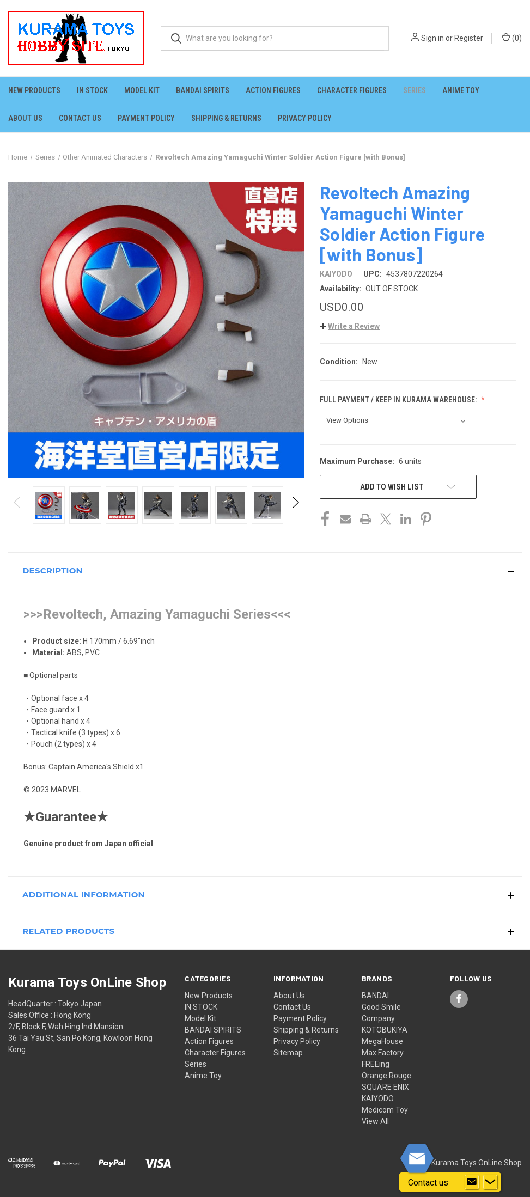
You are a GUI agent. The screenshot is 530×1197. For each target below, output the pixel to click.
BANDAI (375, 995)
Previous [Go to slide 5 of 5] (18, 513)
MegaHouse (382, 1041)
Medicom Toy (385, 1110)
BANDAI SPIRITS (202, 90)
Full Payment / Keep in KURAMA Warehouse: (399, 399)
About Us (25, 118)
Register (468, 38)
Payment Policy (146, 118)
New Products (34, 90)
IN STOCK (92, 90)
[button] (350, 326)
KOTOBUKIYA (384, 1029)
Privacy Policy (305, 118)
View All (375, 1121)
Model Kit (142, 90)
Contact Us (80, 118)
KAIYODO (378, 1098)
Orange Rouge (386, 1075)
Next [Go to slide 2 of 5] (295, 513)
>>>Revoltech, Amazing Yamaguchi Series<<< (156, 614)
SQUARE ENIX (385, 1087)
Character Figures (352, 90)
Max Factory (383, 1052)
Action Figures (273, 90)
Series (414, 90)
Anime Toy (460, 90)
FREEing (375, 1064)
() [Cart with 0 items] (512, 37)
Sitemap (288, 1052)
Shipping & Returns (226, 118)
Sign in (432, 38)
